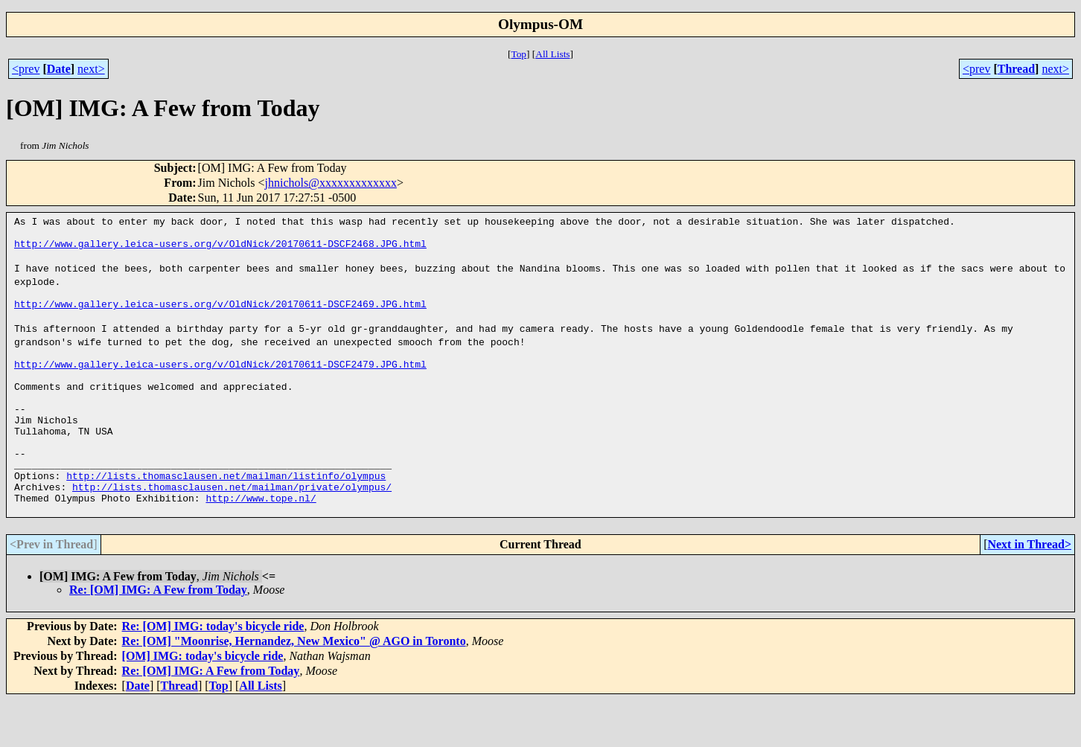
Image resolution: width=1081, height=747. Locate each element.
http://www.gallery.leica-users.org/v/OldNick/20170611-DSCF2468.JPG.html (220, 247)
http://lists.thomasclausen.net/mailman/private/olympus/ (232, 529)
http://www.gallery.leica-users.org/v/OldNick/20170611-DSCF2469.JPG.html (220, 314)
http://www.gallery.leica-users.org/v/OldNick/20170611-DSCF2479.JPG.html (220, 381)
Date (59, 68)
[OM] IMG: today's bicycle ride (203, 702)
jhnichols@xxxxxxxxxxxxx (331, 182)
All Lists (552, 54)
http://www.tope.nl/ (260, 542)
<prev (25, 68)
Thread (1016, 68)
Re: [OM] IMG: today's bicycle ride (213, 673)
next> (91, 68)
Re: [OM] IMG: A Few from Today (158, 636)
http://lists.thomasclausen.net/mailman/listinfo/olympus (226, 515)
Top (518, 54)
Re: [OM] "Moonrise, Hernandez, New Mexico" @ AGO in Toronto (294, 688)
